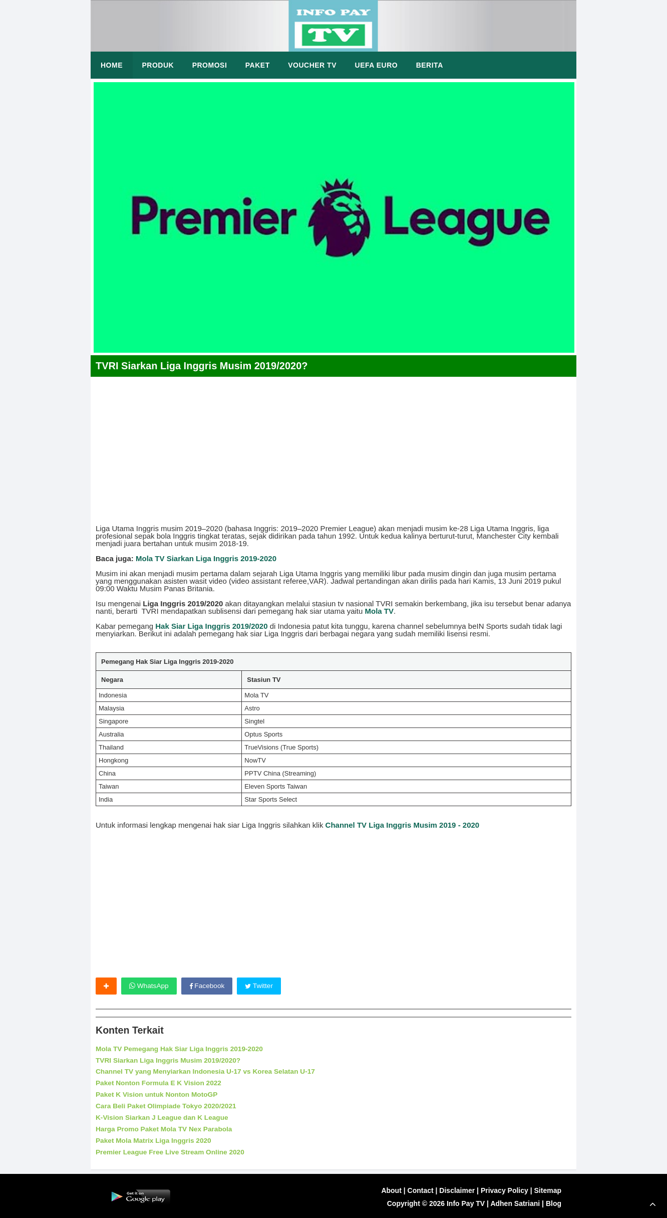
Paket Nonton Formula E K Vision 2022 (160, 1083)
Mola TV (379, 611)
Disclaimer (457, 1189)
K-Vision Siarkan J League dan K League (163, 1116)
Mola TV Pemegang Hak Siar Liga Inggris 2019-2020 (181, 1049)
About (391, 1189)
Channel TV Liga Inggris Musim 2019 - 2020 (402, 825)
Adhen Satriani (515, 1201)
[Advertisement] (333, 447)
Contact (421, 1189)
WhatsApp (149, 986)
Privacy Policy (504, 1189)
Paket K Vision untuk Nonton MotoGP (158, 1094)
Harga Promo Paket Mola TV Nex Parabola (165, 1128)
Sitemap (547, 1189)
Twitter (261, 986)
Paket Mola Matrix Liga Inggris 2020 (155, 1139)
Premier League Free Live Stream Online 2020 (172, 1150)
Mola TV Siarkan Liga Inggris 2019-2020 (206, 558)
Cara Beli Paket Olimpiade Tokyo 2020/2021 (168, 1105)
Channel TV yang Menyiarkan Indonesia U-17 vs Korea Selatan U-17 (208, 1072)
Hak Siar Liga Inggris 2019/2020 (211, 626)
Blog (553, 1201)
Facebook (208, 986)
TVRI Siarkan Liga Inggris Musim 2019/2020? (170, 1060)
